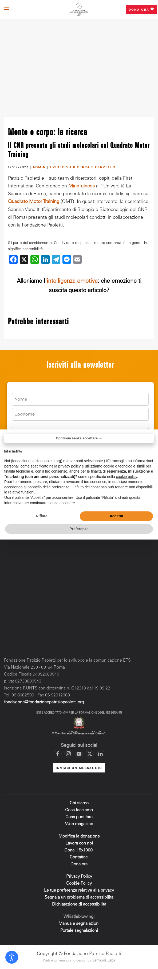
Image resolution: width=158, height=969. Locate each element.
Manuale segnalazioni (79, 924)
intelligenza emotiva (72, 281)
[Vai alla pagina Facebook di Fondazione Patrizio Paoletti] (58, 754)
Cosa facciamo (79, 810)
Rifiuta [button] (42, 516)
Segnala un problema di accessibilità (79, 897)
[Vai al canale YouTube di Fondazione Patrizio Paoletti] (79, 754)
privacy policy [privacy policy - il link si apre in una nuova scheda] (69, 466)
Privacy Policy (79, 876)
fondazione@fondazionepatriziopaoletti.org (44, 702)
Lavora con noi (79, 843)
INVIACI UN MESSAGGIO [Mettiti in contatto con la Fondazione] (79, 768)
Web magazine (79, 824)
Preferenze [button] (79, 529)
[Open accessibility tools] (11, 957)
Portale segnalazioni (79, 931)
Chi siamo (79, 803)
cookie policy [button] (126, 476)
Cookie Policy (79, 883)
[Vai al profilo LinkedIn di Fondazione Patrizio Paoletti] (100, 754)
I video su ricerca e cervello (83, 167)
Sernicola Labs (103, 961)
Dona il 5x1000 (79, 850)
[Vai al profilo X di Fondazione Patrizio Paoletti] (90, 754)
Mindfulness (81, 186)
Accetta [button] (116, 516)
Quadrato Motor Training (33, 201)
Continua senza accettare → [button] (79, 438)
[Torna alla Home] (79, 9)
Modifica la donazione (79, 836)
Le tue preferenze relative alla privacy (79, 890)
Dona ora (141, 9)
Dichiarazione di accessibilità (79, 904)
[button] (6, 9)
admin (39, 167)
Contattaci (79, 857)
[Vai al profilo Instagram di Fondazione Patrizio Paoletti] (68, 754)
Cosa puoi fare (79, 817)
